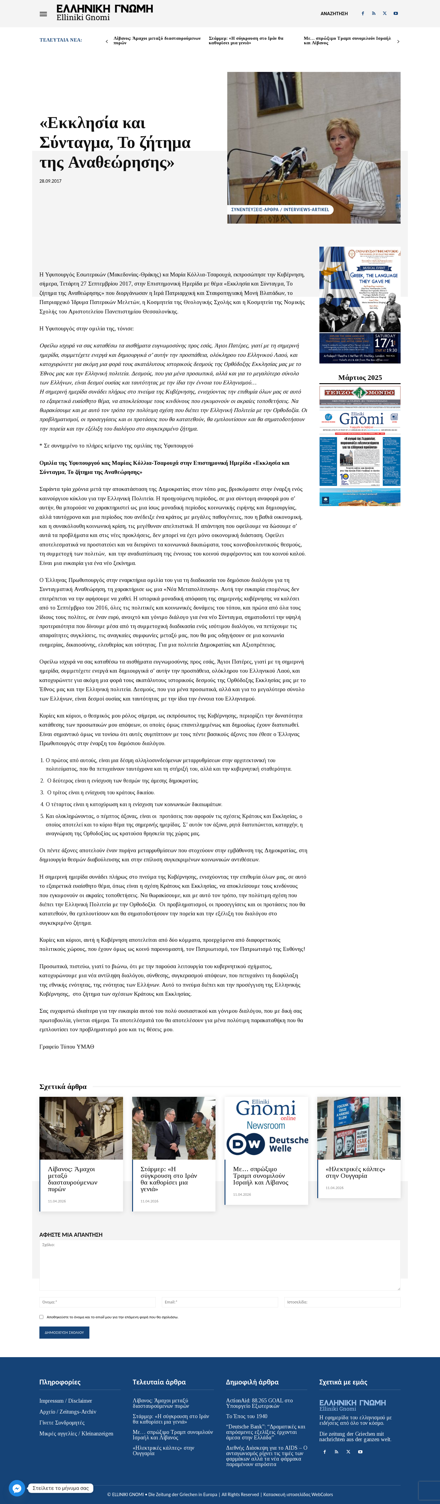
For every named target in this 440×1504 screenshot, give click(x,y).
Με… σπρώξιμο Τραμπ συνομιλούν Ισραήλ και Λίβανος (347, 40)
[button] (334, 13)
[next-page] (398, 42)
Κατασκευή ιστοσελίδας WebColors (298, 1494)
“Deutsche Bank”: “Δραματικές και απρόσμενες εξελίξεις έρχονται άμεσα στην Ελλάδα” (265, 1432)
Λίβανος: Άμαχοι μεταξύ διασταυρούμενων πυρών (157, 40)
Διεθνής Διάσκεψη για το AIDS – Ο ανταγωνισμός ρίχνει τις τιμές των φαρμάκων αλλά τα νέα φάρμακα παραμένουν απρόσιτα (266, 1456)
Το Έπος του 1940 (246, 1416)
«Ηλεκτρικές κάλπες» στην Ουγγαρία (355, 1172)
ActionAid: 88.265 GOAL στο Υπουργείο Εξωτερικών (259, 1403)
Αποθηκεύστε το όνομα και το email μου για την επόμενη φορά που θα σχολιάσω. (112, 1317)
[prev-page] (107, 42)
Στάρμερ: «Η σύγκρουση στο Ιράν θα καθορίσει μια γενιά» (246, 40)
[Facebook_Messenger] (17, 1488)
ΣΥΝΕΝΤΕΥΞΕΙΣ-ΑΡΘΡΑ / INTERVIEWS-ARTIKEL (280, 210)
